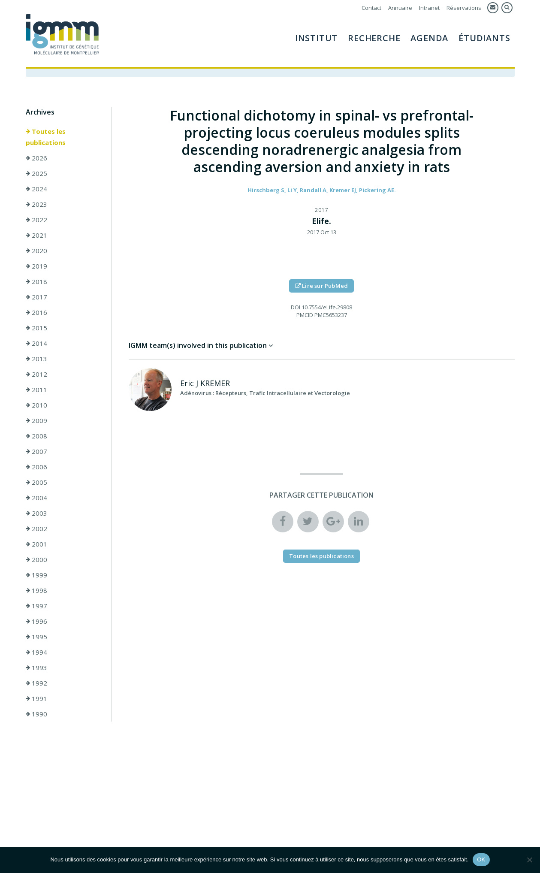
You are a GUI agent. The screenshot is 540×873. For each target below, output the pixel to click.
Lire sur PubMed (321, 287)
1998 (36, 591)
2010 (36, 406)
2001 (36, 545)
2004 (36, 499)
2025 (36, 174)
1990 (36, 715)
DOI (295, 308)
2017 (36, 298)
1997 (36, 607)
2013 (36, 360)
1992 (36, 684)
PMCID (304, 316)
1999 (36, 576)
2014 (36, 344)
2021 (36, 236)
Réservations (463, 8)
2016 (36, 313)
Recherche (374, 38)
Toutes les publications (46, 138)
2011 (36, 391)
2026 (36, 159)
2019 (36, 267)
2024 (36, 190)
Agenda (429, 38)
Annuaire (400, 8)
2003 (36, 514)
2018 (36, 282)
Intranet (429, 8)
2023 (36, 205)
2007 (36, 452)
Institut (316, 38)
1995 (36, 638)
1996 (36, 622)
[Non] (529, 859)
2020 (36, 252)
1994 (36, 653)
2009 (36, 421)
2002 (36, 530)
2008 (36, 437)
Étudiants (484, 38)
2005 (36, 483)
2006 (36, 468)
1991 (36, 699)
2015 (36, 329)
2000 (36, 560)
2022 (36, 221)
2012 (36, 375)
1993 (36, 669)
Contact (371, 8)
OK (481, 859)
